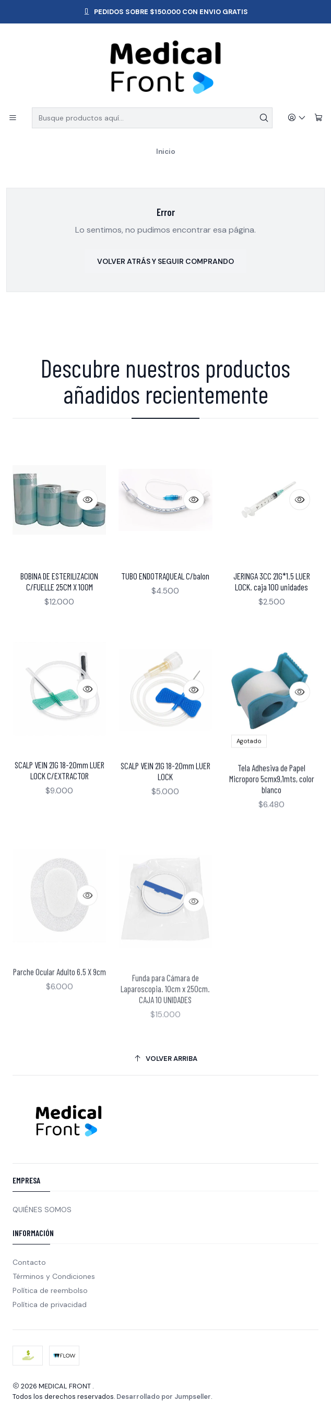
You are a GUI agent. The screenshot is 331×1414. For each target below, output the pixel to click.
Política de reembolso (50, 1290)
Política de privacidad (50, 1304)
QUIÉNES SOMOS (42, 1209)
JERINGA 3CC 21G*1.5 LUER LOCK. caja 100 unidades (271, 626)
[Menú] (12, 118)
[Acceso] (297, 118)
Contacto (29, 1262)
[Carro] (318, 118)
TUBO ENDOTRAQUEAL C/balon (165, 606)
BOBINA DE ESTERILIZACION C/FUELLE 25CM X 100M (59, 599)
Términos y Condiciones (54, 1276)
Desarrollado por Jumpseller (163, 1396)
